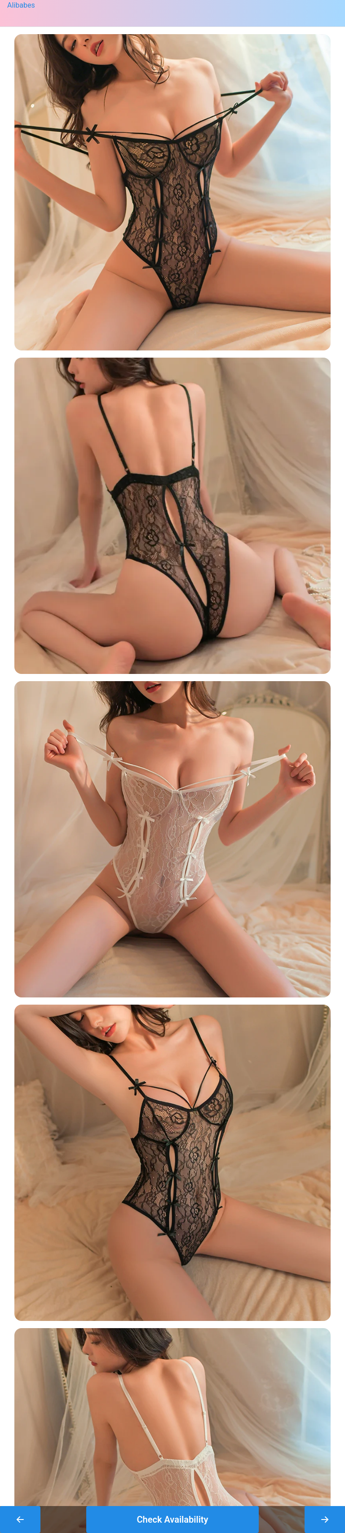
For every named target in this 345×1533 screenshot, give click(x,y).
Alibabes (21, 5)
